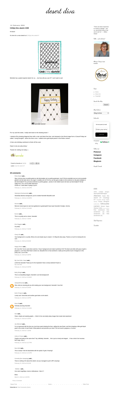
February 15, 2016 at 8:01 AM (23, 363)
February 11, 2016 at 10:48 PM (23, 198)
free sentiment (99, 210)
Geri (16, 314)
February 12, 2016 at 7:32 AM (23, 229)
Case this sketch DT (20, 165)
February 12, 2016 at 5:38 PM (23, 255)
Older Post (86, 384)
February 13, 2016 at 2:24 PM (23, 298)
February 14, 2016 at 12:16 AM (23, 308)
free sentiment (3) (101, 212)
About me (97, 94)
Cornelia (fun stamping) (22, 358)
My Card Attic (18, 264)
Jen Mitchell (18, 324)
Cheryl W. (17, 234)
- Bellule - (17, 369)
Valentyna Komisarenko (22, 193)
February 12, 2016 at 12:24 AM (23, 208)
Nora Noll (17, 348)
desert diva (60, 10)
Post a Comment (17, 380)
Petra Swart (18, 176)
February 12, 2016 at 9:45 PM (23, 267)
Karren (17, 214)
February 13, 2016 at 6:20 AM (23, 287)
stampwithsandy (19, 283)
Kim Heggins (18, 224)
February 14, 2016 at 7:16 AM (23, 330)
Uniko (100, 208)
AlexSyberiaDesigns (100, 193)
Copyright (97, 96)
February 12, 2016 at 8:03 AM (23, 241)
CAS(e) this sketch (32, 35)
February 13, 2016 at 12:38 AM (23, 277)
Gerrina (17, 203)
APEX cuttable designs (101, 192)
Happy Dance (18, 246)
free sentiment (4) (101, 214)
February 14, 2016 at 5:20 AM (23, 318)
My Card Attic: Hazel (21, 260)
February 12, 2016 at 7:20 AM (23, 218)
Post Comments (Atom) (24, 387)
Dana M (17, 303)
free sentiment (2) (101, 211)
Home (50, 384)
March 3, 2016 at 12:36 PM (22, 377)
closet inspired (106, 208)
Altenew (97, 196)
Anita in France (19, 336)
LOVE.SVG (96, 204)
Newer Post (13, 384)
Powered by (101, 142)
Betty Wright (18, 272)
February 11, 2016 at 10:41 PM (23, 188)
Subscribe (101, 134)
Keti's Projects (19, 293)
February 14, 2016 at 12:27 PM (23, 342)
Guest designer (103, 201)
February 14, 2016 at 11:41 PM (23, 353)
